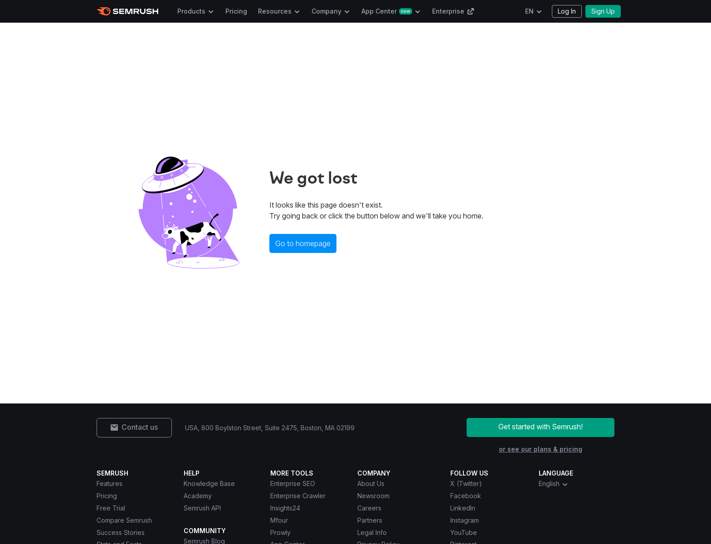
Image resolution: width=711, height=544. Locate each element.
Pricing (236, 11)
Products (191, 11)
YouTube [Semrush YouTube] (463, 532)
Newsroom (373, 496)
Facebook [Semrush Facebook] (465, 496)
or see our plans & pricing (540, 449)
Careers (369, 508)
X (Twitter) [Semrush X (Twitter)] (466, 483)
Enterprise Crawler (298, 496)
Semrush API (202, 508)
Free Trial (111, 508)
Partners (369, 520)
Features (109, 483)
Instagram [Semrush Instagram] (464, 520)
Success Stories (121, 532)
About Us (371, 483)
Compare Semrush (124, 520)
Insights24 (285, 508)
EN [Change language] (529, 11)
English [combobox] (554, 483)
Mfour (279, 520)
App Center (386, 11)
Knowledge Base (209, 483)
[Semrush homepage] (127, 11)
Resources (275, 11)
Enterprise (453, 11)
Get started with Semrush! (540, 426)
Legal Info (372, 532)
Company (326, 11)
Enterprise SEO (292, 483)
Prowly (280, 532)
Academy (198, 496)
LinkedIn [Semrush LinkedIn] (462, 508)
